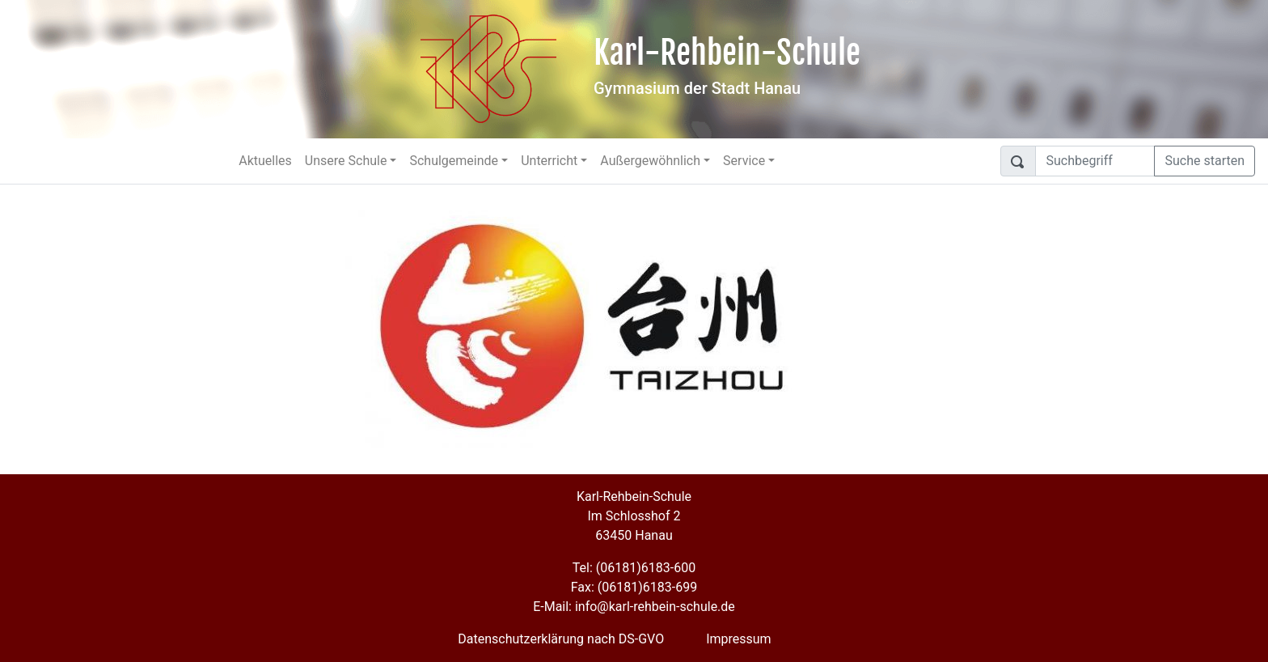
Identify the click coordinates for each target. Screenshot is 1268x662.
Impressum (738, 639)
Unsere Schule (346, 160)
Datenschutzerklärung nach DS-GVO (561, 639)
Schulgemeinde (453, 160)
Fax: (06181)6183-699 (634, 587)
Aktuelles (265, 160)
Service (744, 160)
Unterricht (549, 160)
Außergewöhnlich (650, 160)
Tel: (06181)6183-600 (634, 567)
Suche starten (1204, 160)
